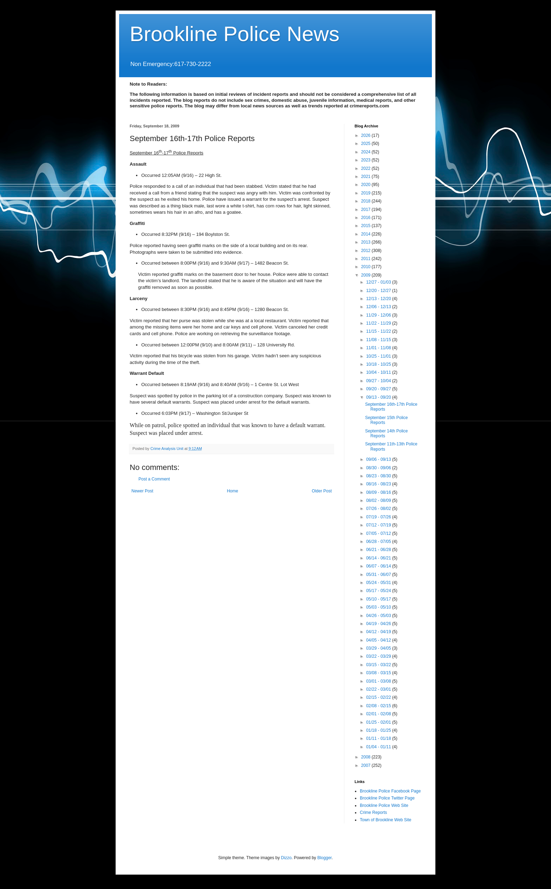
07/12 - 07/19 (379, 525)
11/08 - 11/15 (379, 339)
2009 (366, 275)
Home (232, 491)
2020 (366, 184)
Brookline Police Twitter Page (387, 798)
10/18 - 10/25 (379, 364)
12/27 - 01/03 (379, 282)
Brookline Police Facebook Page (390, 791)
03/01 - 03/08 (379, 681)
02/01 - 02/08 (379, 713)
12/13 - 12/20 (379, 298)
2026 (366, 135)
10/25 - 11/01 (379, 356)
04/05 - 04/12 (379, 640)
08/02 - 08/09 (379, 500)
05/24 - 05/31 (379, 582)
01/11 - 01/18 (379, 738)
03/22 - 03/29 (379, 656)
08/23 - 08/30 (379, 475)
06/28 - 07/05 (379, 541)
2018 (366, 201)
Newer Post (142, 491)
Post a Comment (154, 479)
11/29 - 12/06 (379, 315)
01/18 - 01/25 (379, 730)
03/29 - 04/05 (379, 648)
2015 (366, 225)
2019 (366, 193)
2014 (366, 234)
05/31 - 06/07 (379, 574)
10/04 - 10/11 (379, 372)
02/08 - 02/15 (379, 705)
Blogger (324, 857)
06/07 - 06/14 (379, 566)
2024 (366, 152)
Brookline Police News (234, 34)
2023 (366, 160)
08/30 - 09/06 (379, 467)
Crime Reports (373, 812)
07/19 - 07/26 (379, 517)
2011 (366, 258)
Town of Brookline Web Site (385, 819)
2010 (366, 266)
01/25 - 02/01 (379, 722)
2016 (366, 217)
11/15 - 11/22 (379, 331)
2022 (366, 168)
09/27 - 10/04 (379, 380)
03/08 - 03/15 (379, 672)
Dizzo (286, 857)
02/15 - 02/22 (379, 697)
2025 (366, 143)
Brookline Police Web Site (384, 805)
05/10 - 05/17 (379, 599)
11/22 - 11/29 (379, 323)
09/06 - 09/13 (379, 459)
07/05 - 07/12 (379, 533)
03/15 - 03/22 (379, 664)
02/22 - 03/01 (379, 689)
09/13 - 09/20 (379, 397)
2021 (366, 176)
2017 (366, 209)
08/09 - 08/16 (379, 492)
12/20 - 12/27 (379, 290)
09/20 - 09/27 (379, 388)
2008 (366, 757)
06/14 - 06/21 (379, 558)
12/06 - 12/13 (379, 306)
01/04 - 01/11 (379, 746)
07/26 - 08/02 (379, 508)
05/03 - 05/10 (379, 607)
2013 (366, 242)
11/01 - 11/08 (379, 347)
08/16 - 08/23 (379, 484)
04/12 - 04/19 (379, 631)
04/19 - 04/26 (379, 623)
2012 (366, 250)
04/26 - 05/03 (379, 615)
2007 (366, 765)
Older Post (322, 491)
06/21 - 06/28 (379, 549)
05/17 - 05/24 (379, 590)
